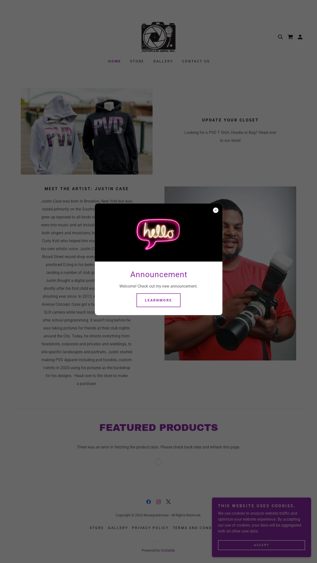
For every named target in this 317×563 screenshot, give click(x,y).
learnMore (158, 300)
